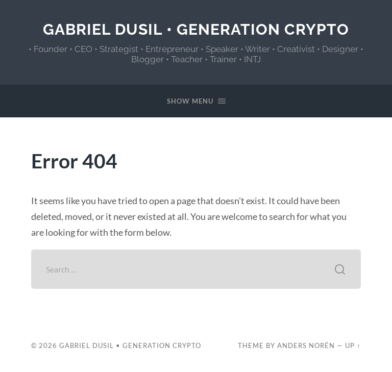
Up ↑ (352, 345)
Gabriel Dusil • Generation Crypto (196, 29)
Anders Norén (306, 345)
